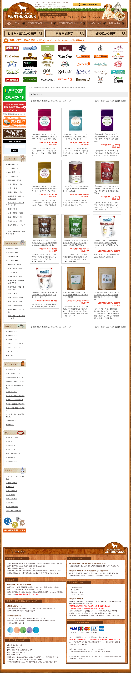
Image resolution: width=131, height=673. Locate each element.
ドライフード (80, 87)
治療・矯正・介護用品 (13, 511)
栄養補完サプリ (11, 421)
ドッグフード (55, 87)
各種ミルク (10, 355)
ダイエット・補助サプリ (14, 400)
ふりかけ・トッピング (13, 347)
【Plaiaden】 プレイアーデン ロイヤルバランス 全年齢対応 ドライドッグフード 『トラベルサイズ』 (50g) (44, 136)
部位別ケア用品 (11, 483)
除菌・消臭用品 (11, 499)
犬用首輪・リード (12, 438)
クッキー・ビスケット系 (14, 343)
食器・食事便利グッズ (13, 454)
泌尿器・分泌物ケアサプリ (15, 381)
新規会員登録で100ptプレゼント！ (14, 114)
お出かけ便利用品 (12, 507)
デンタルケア (10, 495)
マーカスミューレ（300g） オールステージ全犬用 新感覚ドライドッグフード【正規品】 (75, 295)
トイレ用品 (10, 503)
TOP (30, 87)
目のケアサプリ (11, 392)
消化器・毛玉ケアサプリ (14, 377)
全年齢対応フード (12, 164)
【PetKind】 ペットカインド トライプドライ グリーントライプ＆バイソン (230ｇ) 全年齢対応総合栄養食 (44, 243)
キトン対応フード (12, 253)
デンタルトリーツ (12, 351)
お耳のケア (10, 487)
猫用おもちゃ (10, 449)
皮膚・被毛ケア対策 (15, 184)
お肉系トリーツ (11, 331)
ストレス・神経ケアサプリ (15, 396)
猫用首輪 (9, 442)
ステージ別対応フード (41, 87)
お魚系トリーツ (11, 335)
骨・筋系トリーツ (12, 339)
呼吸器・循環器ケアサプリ (15, 404)
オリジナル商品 (11, 461)
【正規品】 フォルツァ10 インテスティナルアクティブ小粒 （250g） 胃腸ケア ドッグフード (44, 295)
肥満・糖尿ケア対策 (15, 217)
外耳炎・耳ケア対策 (15, 192)
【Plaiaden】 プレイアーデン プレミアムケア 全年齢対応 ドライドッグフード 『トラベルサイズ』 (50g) (44, 188)
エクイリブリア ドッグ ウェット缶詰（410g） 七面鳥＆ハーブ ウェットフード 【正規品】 (75, 188)
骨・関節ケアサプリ (13, 369)
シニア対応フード (12, 176)
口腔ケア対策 (12, 188)
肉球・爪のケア (11, 491)
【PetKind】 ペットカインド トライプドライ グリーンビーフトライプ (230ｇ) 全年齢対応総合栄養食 (75, 243)
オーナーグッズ (11, 458)
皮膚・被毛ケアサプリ (13, 373)
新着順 (123, 101)
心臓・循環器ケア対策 (15, 213)
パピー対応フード (12, 168)
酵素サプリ (10, 425)
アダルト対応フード (13, 172)
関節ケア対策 (12, 209)
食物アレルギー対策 (15, 221)
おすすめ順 (110, 101)
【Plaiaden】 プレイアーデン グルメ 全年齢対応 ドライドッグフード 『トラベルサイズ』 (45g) (75, 136)
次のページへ (67, 101)
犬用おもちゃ (10, 445)
